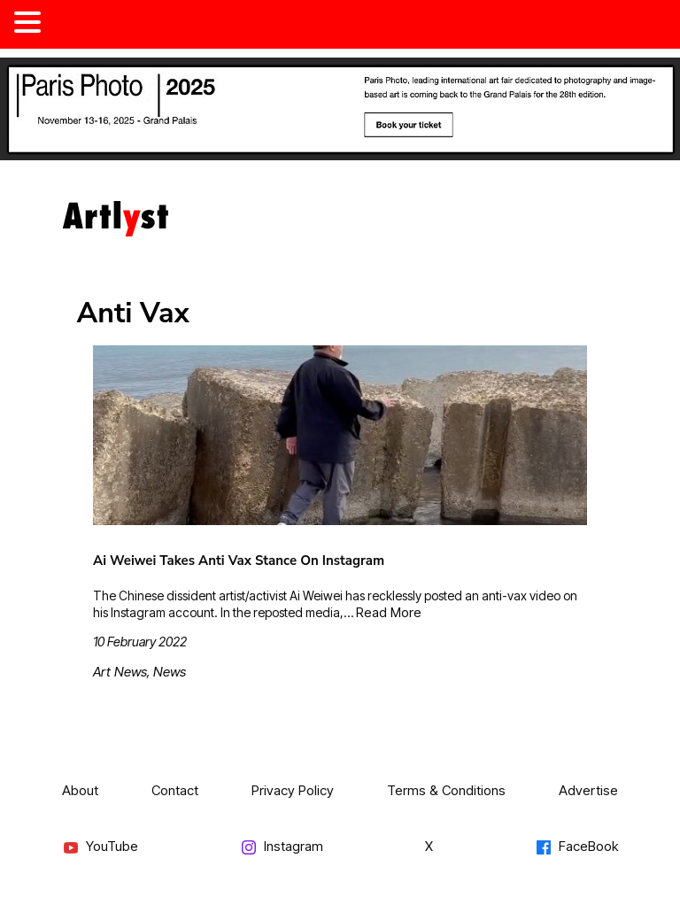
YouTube (100, 847)
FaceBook (576, 847)
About (80, 790)
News (169, 671)
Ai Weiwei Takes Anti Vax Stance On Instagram (238, 560)
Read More (388, 612)
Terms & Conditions (446, 790)
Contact (174, 790)
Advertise (588, 790)
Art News (120, 671)
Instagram (281, 847)
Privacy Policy (292, 790)
